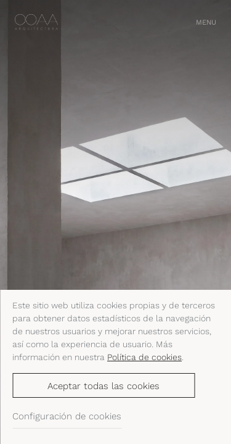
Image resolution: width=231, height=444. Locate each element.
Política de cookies (144, 357)
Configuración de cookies (66, 416)
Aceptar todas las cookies (103, 386)
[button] (206, 22)
